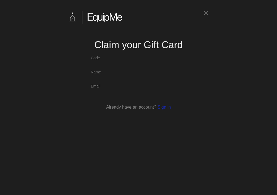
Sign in (164, 107)
